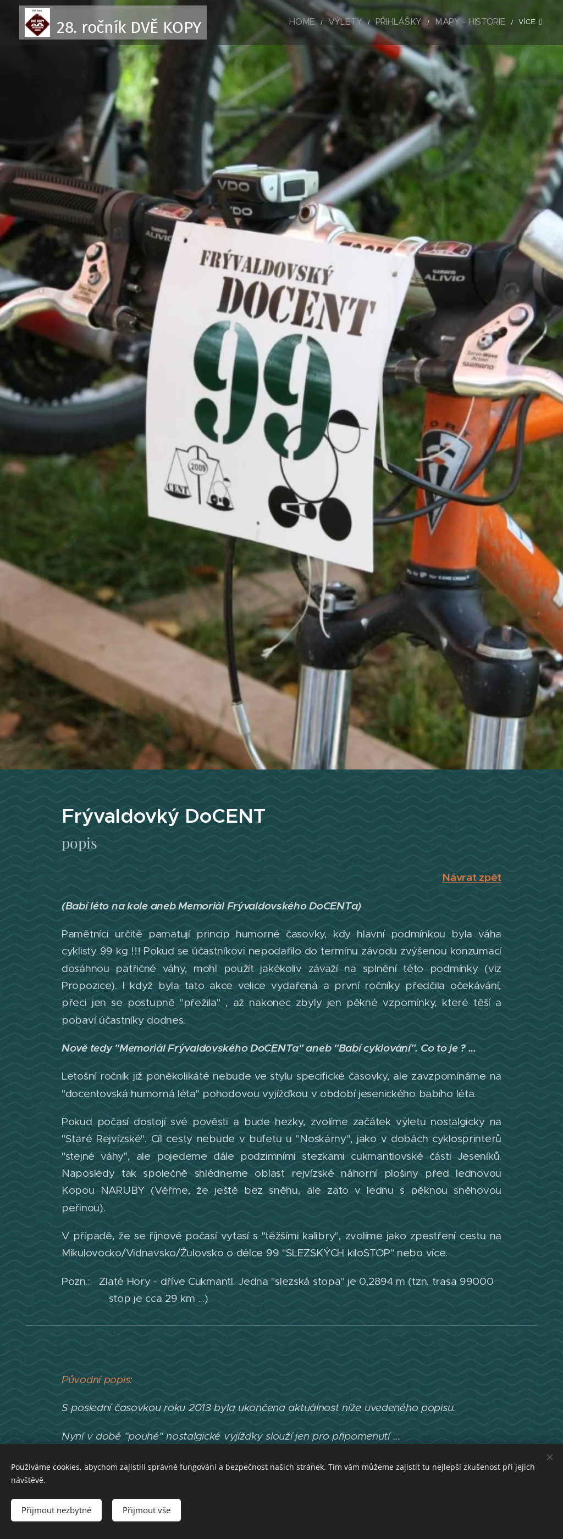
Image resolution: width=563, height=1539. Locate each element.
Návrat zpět (471, 877)
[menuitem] (264, 22)
